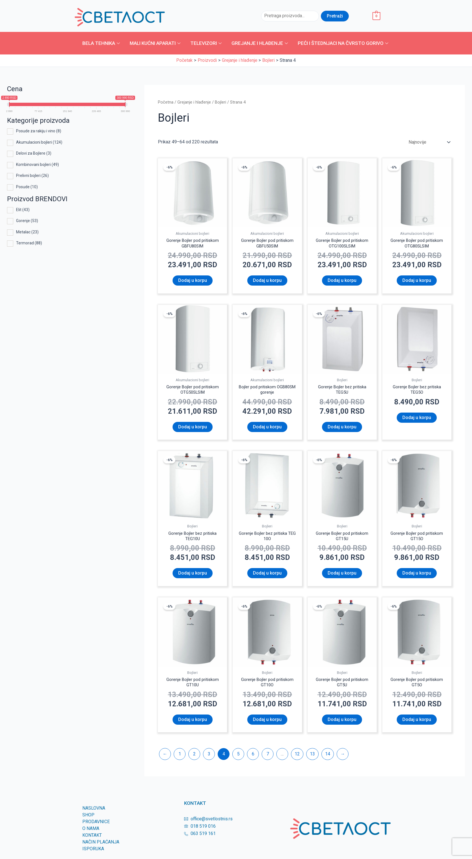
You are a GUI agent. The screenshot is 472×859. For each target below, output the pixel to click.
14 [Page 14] (327, 758)
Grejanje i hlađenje (260, 43)
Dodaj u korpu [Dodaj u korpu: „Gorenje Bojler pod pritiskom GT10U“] (192, 724)
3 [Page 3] (209, 758)
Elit (23, 209)
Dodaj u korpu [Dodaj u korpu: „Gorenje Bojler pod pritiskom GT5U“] (342, 724)
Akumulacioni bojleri (39, 142)
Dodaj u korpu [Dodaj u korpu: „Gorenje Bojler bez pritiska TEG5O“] (416, 419)
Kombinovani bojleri (37, 164)
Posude (27, 187)
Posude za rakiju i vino (38, 131)
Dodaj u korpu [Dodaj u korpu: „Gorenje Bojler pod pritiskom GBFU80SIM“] (192, 281)
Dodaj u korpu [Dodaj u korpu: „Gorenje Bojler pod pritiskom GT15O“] (416, 576)
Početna (165, 102)
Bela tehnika (101, 43)
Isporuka (93, 853)
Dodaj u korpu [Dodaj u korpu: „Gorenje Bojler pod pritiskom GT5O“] (416, 724)
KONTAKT (92, 839)
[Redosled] (428, 142)
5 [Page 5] (238, 758)
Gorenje (27, 220)
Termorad (29, 243)
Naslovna (93, 812)
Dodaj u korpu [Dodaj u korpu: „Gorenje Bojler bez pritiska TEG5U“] (342, 429)
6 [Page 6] (253, 758)
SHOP (88, 819)
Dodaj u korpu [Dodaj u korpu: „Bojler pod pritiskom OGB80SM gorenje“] (267, 429)
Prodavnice (96, 826)
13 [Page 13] (312, 758)
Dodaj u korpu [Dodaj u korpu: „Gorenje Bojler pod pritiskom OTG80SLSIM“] (416, 281)
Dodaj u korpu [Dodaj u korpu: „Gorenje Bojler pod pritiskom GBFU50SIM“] (267, 281)
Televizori (206, 43)
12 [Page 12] (297, 758)
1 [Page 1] (179, 758)
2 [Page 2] (194, 758)
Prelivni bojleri (32, 175)
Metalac (27, 232)
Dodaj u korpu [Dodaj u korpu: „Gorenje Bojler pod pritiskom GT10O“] (267, 724)
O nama (90, 833)
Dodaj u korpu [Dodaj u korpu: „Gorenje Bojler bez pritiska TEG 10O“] (267, 576)
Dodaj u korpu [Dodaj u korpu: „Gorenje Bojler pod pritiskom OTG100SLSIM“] (342, 281)
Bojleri (220, 102)
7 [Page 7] (267, 758)
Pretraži (335, 16)
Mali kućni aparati (156, 43)
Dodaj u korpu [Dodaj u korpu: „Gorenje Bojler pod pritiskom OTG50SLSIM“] (192, 429)
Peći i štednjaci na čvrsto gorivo (344, 43)
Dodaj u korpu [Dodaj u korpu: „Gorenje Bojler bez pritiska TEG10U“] (192, 576)
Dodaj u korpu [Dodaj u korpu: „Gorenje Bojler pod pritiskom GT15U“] (342, 576)
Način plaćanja (100, 846)
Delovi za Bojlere (33, 153)
